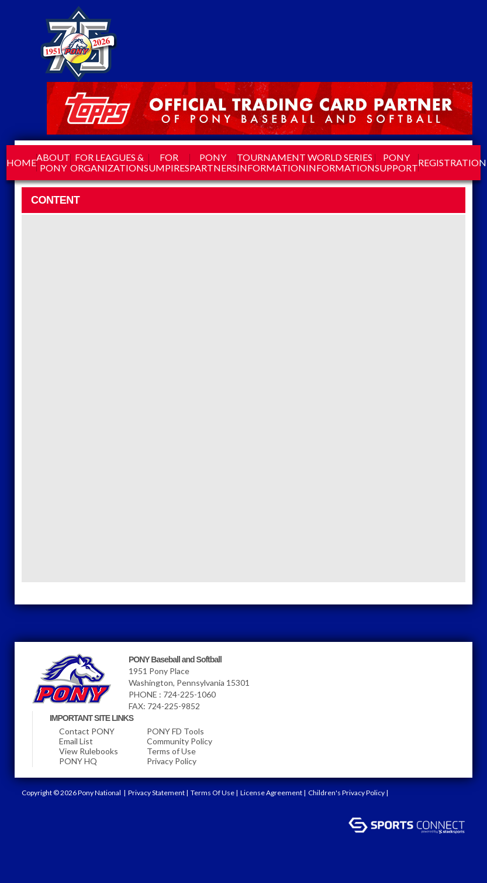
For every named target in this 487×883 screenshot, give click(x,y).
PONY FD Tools (175, 731)
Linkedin (374, 21)
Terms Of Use (212, 792)
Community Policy (179, 741)
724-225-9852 (173, 706)
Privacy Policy (171, 761)
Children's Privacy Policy (346, 792)
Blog (458, 21)
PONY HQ (78, 761)
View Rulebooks (88, 751)
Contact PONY (87, 731)
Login (32, 809)
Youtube (437, 21)
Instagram (395, 21)
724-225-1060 (189, 694)
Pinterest (416, 21)
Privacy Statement (156, 792)
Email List (76, 741)
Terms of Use (171, 751)
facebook (353, 21)
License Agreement (271, 792)
